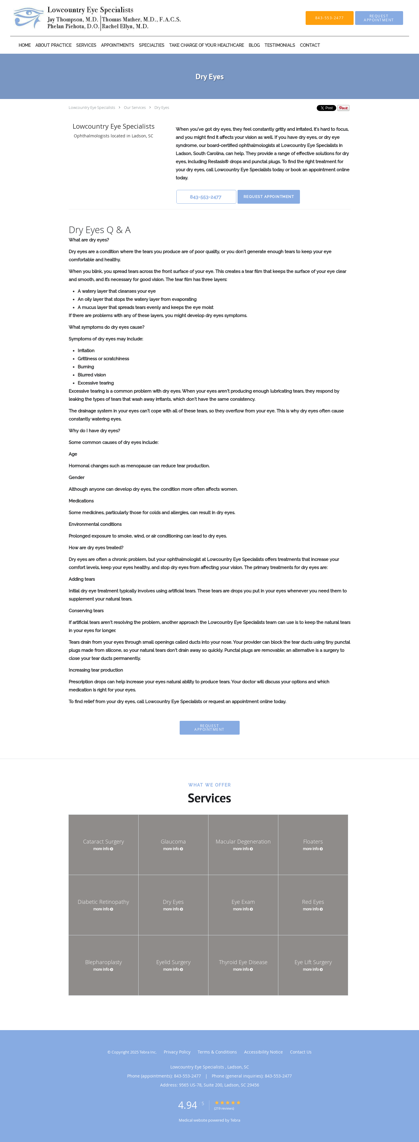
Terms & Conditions (217, 1052)
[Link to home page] (89, 18)
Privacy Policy (177, 1052)
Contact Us (301, 1052)
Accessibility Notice (263, 1052)
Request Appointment (269, 196)
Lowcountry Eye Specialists (92, 107)
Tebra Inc (147, 1052)
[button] (379, 18)
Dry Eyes (161, 107)
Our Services (135, 107)
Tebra (235, 1120)
